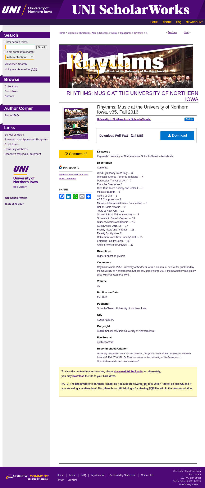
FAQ (84, 475)
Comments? (76, 154)
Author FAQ (12, 115)
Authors (9, 96)
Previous (172, 32)
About (72, 475)
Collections (11, 86)
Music (114, 33)
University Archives (16, 149)
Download (177, 135)
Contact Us (147, 475)
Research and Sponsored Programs (26, 139)
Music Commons (67, 178)
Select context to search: (19, 51)
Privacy (60, 480)
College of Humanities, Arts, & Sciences (88, 33)
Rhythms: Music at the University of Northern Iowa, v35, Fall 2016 (142, 109)
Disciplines (11, 91)
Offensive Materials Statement (23, 153)
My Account (98, 475)
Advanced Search (16, 64)
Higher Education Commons (73, 174)
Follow (189, 119)
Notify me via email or (21, 69)
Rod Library (12, 144)
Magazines (125, 33)
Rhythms (138, 33)
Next (186, 32)
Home (62, 33)
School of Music (14, 134)
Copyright (72, 480)
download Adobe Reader (128, 371)
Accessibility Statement (123, 475)
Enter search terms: (16, 42)
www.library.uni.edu (189, 484)
